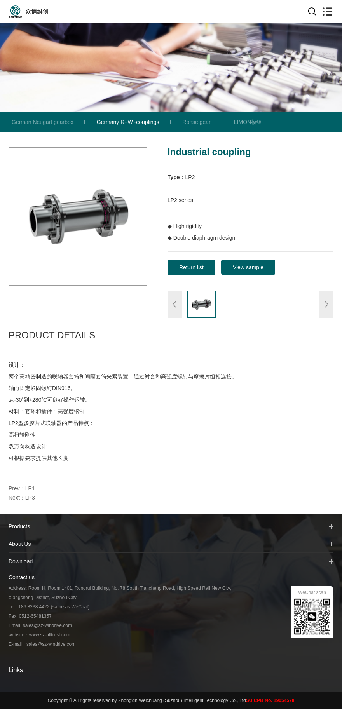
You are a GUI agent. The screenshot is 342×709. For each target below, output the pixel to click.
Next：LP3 (22, 498)
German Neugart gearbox (42, 122)
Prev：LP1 (22, 488)
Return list (191, 267)
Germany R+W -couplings (128, 122)
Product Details (52, 335)
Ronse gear (196, 122)
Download (21, 561)
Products (19, 526)
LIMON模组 (248, 122)
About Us (20, 544)
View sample (248, 267)
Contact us (22, 577)
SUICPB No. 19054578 (270, 700)
